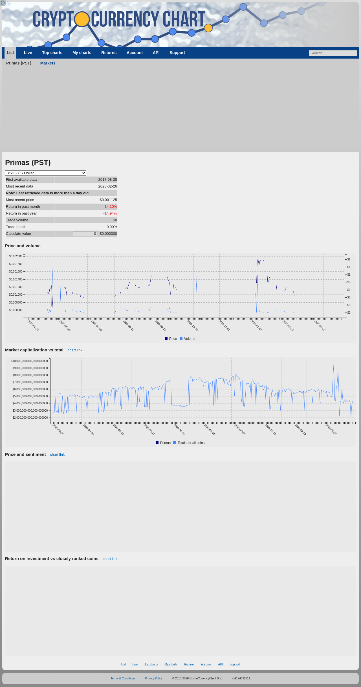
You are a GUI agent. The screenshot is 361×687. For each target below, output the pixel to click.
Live (28, 52)
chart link (75, 350)
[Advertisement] (180, 109)
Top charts (52, 52)
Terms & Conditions (123, 678)
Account (135, 52)
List (10, 52)
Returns (108, 52)
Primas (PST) (18, 63)
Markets (48, 63)
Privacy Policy (153, 678)
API (156, 52)
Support (177, 52)
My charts (81, 52)
